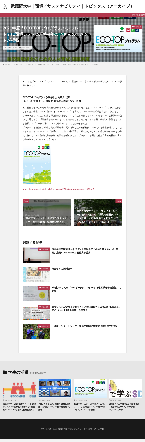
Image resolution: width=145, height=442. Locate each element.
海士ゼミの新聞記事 (62, 268)
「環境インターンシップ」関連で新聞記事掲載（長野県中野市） (87, 326)
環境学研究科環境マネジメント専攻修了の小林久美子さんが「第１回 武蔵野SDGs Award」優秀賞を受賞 (87, 251)
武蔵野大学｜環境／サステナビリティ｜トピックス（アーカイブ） (72, 6)
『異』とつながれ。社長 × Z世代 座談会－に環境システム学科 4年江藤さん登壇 (54, 407)
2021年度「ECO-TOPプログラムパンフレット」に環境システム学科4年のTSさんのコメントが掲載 (62, 64)
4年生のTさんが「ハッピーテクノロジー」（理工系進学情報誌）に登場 (85, 289)
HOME (7, 64)
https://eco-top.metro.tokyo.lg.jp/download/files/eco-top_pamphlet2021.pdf (58, 189)
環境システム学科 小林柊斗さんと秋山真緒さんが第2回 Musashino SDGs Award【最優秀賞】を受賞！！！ (82, 308)
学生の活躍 (25, 48)
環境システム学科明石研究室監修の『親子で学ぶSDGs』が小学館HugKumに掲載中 (125, 407)
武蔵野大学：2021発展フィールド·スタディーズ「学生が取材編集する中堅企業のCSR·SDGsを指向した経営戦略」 (19, 408)
